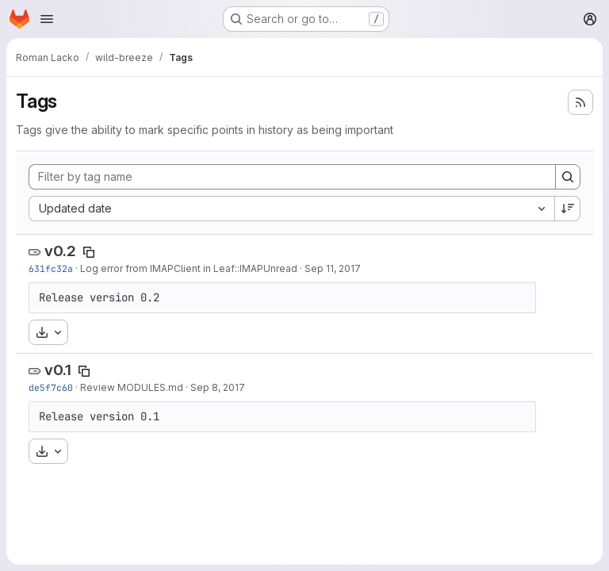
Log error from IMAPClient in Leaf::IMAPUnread (188, 268)
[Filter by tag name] (292, 177)
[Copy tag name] (88, 252)
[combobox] (291, 208)
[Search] (567, 177)
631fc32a (51, 268)
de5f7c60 (51, 387)
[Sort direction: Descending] (567, 208)
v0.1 (57, 370)
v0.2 (60, 251)
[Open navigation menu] (46, 19)
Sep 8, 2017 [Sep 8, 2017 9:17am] (217, 387)
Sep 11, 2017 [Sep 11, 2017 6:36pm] (332, 268)
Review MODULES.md (131, 387)
